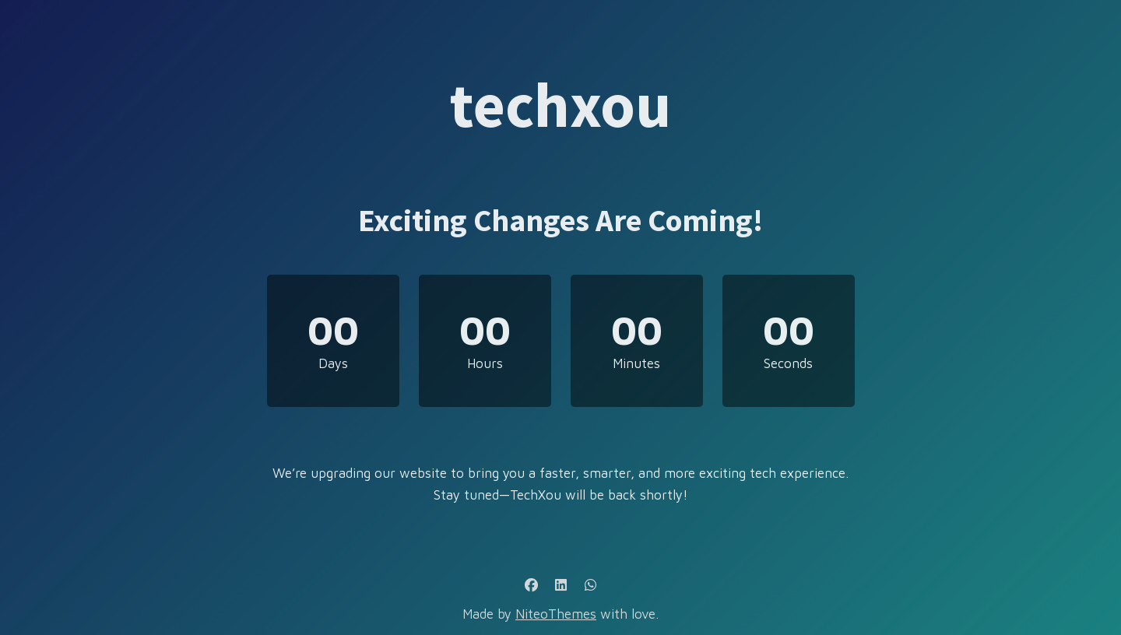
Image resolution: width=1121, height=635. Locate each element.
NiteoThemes (555, 614)
